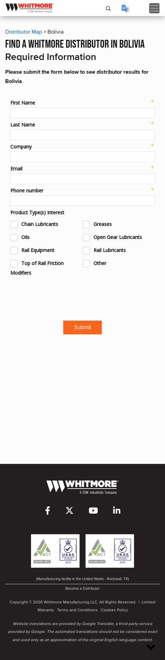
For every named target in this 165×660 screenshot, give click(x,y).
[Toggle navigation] (154, 8)
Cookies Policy (114, 610)
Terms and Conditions (77, 610)
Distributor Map (23, 32)
